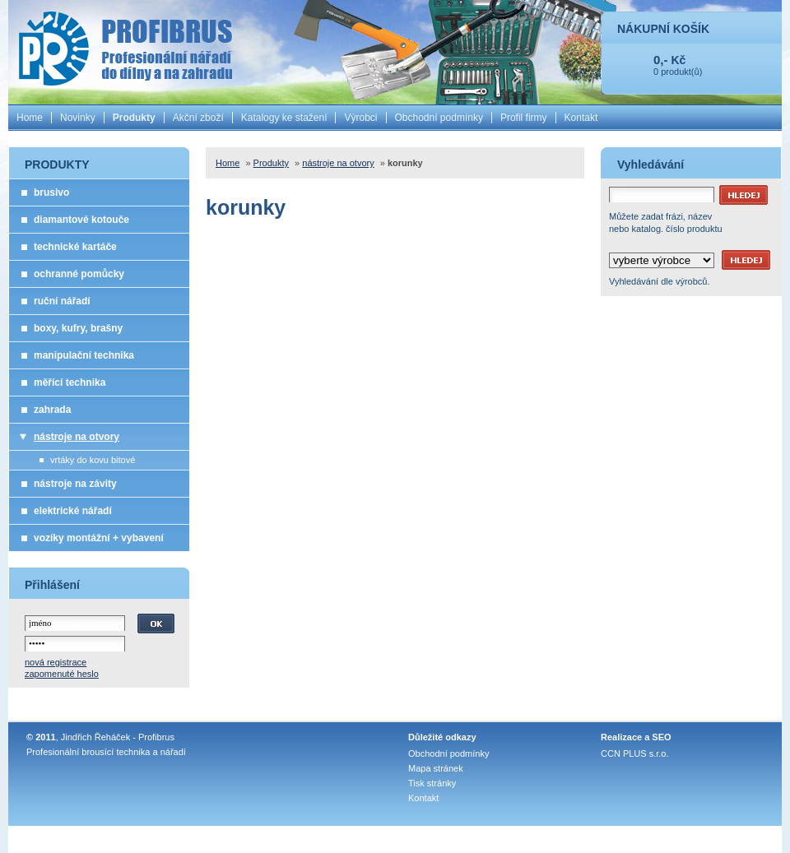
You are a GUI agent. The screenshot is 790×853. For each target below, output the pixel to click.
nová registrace (55, 662)
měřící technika (69, 382)
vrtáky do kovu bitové (92, 460)
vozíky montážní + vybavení (99, 538)
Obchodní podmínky (439, 117)
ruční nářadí (62, 301)
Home (29, 117)
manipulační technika (84, 355)
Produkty (134, 117)
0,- (660, 60)
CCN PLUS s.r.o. (635, 753)
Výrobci (360, 117)
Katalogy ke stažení (284, 117)
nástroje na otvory (76, 437)
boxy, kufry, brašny (78, 328)
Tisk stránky (432, 783)
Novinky (77, 117)
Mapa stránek (435, 768)
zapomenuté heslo (62, 674)
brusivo (51, 192)
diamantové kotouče (81, 219)
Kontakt (581, 117)
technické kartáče (75, 247)
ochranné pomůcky (79, 274)
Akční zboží (198, 117)
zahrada (52, 409)
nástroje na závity (75, 483)
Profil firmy (523, 117)
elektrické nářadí (73, 511)
